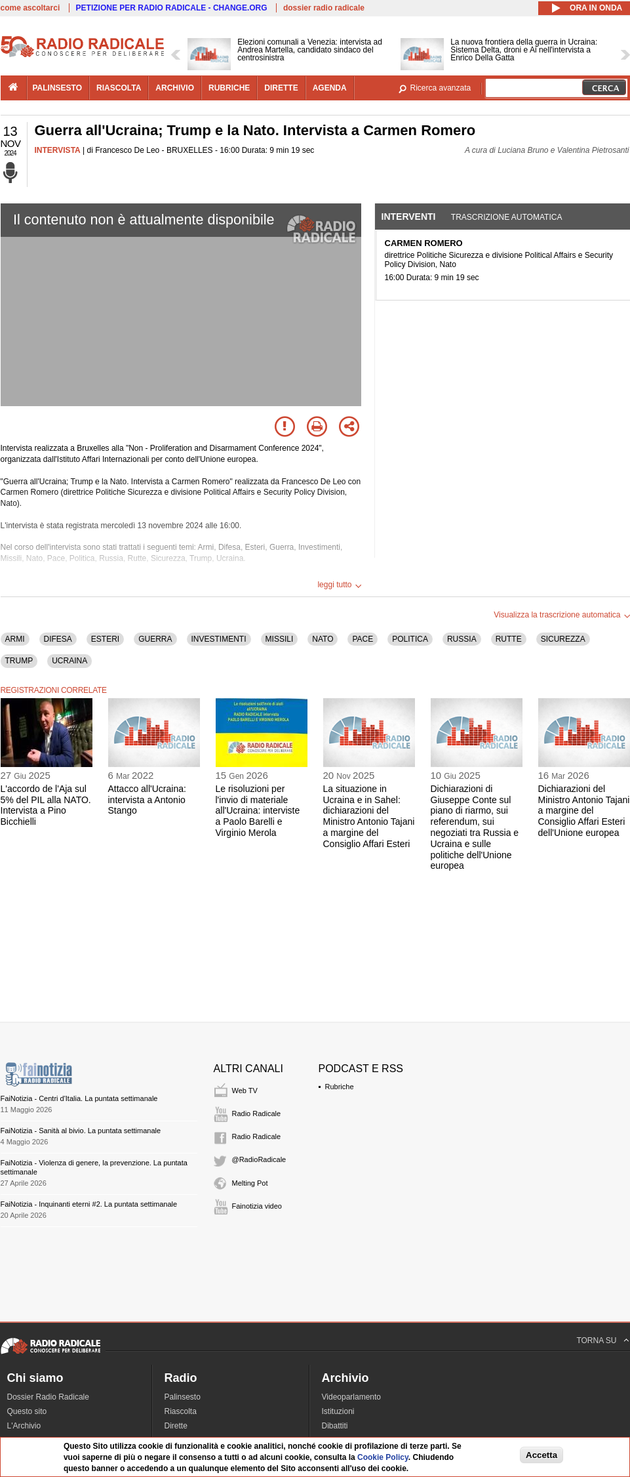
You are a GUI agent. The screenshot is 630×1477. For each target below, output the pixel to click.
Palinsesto (183, 1397)
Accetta (541, 1455)
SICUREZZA (563, 639)
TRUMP (19, 660)
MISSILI (280, 639)
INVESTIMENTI (218, 639)
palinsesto (58, 88)
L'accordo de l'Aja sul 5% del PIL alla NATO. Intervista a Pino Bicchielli (46, 805)
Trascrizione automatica (506, 217)
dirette (281, 88)
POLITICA (410, 639)
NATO (322, 639)
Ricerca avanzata (440, 88)
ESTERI (105, 639)
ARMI (15, 639)
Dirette (176, 1425)
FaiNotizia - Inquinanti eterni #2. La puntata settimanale (89, 1204)
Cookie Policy (382, 1457)
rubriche (229, 88)
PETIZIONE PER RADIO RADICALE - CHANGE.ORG (171, 7)
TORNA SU (596, 1340)
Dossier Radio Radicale (48, 1397)
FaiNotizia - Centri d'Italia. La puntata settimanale (79, 1098)
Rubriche (339, 1087)
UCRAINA (69, 660)
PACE (362, 639)
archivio (174, 88)
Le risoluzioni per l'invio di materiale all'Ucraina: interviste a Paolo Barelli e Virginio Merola (258, 810)
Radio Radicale (256, 1113)
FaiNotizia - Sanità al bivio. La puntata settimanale (81, 1130)
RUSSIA (462, 639)
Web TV (245, 1090)
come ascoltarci (30, 7)
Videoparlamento (352, 1397)
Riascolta (181, 1411)
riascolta (118, 88)
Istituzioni (338, 1411)
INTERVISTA (58, 150)
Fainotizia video (257, 1206)
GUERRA (155, 639)
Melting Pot (250, 1183)
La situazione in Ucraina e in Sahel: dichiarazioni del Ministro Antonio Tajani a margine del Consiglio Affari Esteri (369, 816)
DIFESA (58, 639)
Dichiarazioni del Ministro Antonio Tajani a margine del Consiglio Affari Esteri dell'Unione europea (584, 810)
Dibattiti (335, 1425)
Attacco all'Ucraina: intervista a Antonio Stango (147, 799)
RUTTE (509, 639)
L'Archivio (24, 1425)
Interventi (409, 216)
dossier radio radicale (323, 7)
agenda (330, 88)
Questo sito (27, 1411)
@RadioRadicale (259, 1159)
